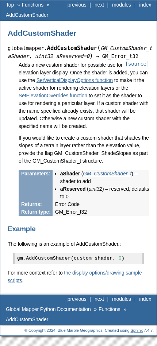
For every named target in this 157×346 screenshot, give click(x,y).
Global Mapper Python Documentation (48, 309)
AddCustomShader (27, 15)
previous (77, 5)
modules (121, 5)
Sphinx (137, 330)
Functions (32, 5)
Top (10, 5)
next (99, 5)
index (145, 5)
